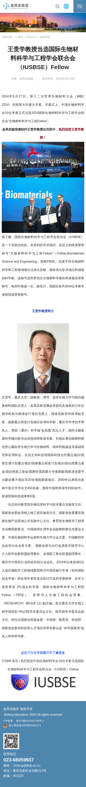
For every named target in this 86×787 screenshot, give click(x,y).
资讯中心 (32, 36)
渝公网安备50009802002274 (22, 725)
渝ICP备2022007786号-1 (29, 720)
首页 (20, 36)
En (66, 6)
